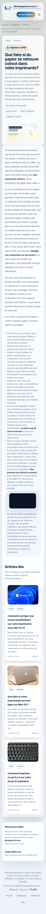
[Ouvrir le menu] (39, 14)
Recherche (35, 895)
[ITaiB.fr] (33, 889)
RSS (23, 902)
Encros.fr (13, 889)
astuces (26, 25)
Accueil (5, 25)
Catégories (15, 25)
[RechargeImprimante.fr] (23, 7)
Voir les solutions (25, 14)
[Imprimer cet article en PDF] (16, 48)
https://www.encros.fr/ (14, 844)
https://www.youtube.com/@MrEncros (21, 855)
